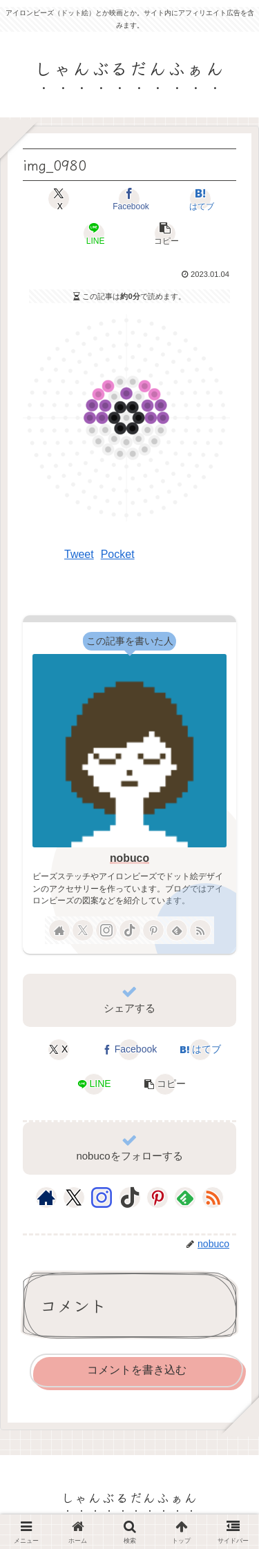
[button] (165, 233)
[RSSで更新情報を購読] (200, 930)
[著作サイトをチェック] (59, 930)
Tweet (79, 554)
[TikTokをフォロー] (130, 930)
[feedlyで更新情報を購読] (177, 930)
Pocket (118, 554)
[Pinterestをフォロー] (153, 930)
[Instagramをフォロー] (106, 930)
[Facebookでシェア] (129, 199)
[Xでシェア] (58, 199)
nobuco (129, 858)
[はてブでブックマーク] (200, 199)
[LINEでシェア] (93, 233)
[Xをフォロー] (83, 930)
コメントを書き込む (136, 1370)
